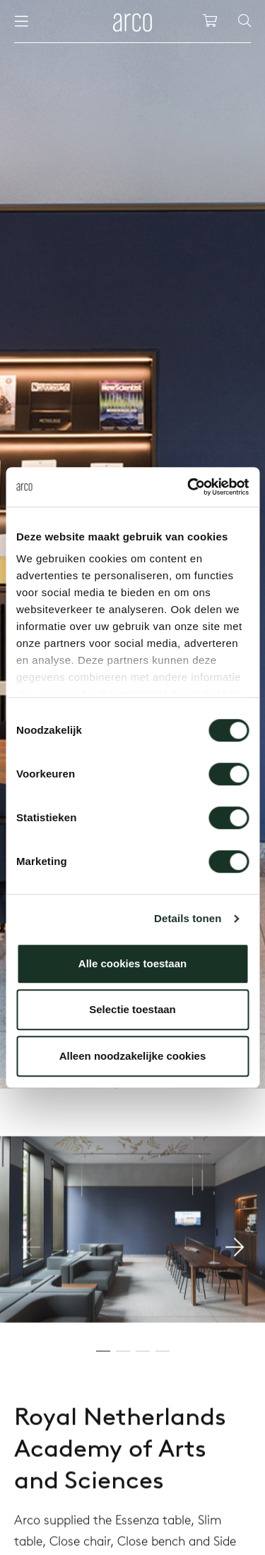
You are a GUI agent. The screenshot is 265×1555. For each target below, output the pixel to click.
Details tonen (187, 918)
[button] (234, 1293)
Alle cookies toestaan (132, 963)
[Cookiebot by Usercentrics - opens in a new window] (189, 487)
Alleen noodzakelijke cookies (132, 1056)
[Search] (244, 21)
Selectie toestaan (132, 1009)
